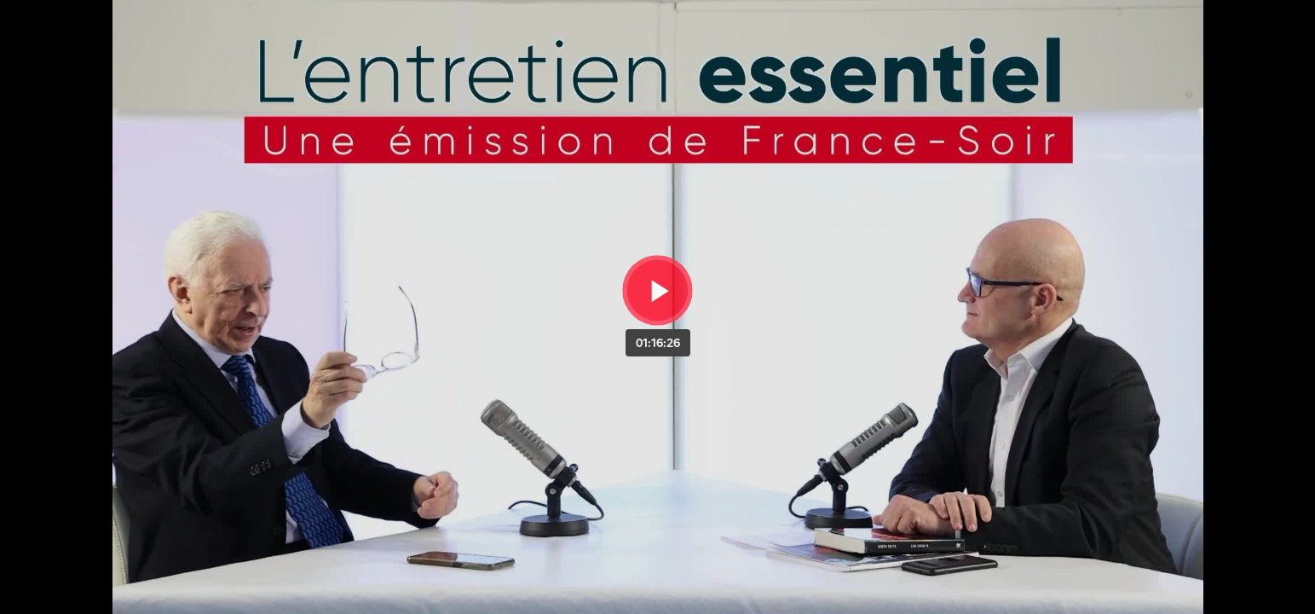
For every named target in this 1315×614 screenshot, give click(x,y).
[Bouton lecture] (657, 290)
